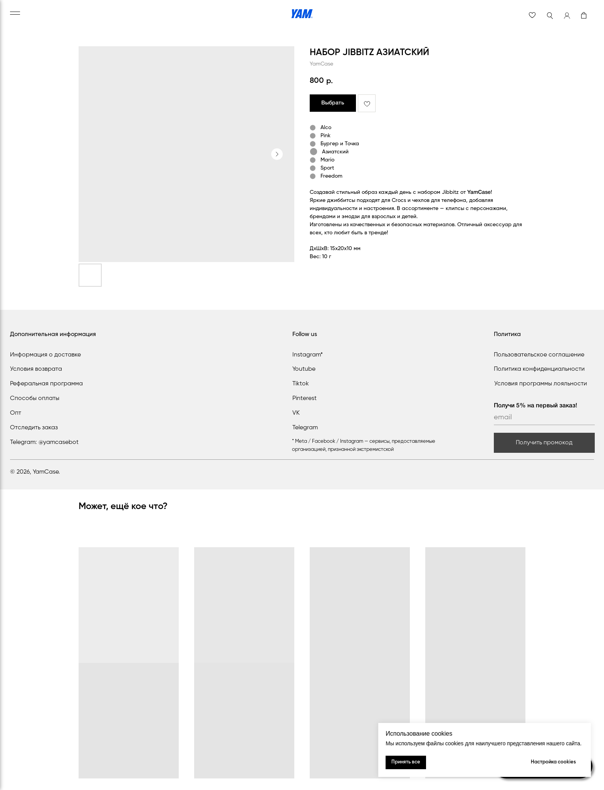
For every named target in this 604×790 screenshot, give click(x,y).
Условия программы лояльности (540, 384)
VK (296, 413)
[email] (544, 417)
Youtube (303, 369)
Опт (15, 413)
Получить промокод (544, 443)
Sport (327, 168)
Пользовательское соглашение (539, 355)
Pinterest (304, 398)
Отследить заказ (34, 428)
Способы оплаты (34, 398)
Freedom (331, 176)
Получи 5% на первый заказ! (535, 405)
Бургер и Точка (339, 143)
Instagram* (307, 355)
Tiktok (300, 384)
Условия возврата (36, 369)
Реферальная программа (46, 384)
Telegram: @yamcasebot (44, 442)
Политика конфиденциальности (539, 369)
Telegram (305, 428)
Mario (327, 160)
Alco (325, 127)
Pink (325, 135)
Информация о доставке (45, 355)
